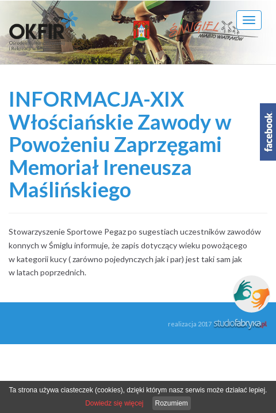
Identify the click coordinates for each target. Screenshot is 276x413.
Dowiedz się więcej (114, 403)
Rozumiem (171, 403)
